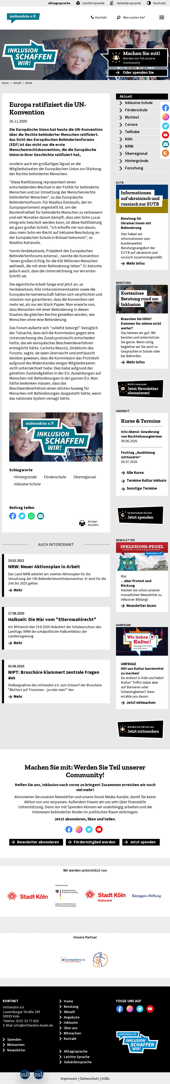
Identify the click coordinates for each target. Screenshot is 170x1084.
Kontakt (101, 17)
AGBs (106, 1078)
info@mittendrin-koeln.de (33, 1025)
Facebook (70, 829)
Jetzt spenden (143, 842)
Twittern (22, 516)
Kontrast (159, 3)
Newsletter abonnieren (38, 842)
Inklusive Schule (139, 103)
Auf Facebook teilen (13, 516)
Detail (28, 83)
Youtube (100, 829)
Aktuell (17, 83)
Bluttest (132, 117)
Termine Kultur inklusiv (147, 480)
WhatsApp (31, 516)
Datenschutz (89, 1078)
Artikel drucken (93, 523)
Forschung (134, 168)
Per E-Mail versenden (40, 516)
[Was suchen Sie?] (134, 17)
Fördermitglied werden (94, 842)
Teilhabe (132, 132)
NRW (129, 146)
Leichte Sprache (94, 3)
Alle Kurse (135, 472)
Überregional (136, 153)
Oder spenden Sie (138, 72)
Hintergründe (136, 161)
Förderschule (136, 110)
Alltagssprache (59, 3)
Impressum (68, 1078)
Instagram (80, 829)
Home (5, 83)
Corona (131, 124)
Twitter (90, 829)
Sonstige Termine (142, 488)
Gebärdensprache (129, 3)
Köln (129, 139)
